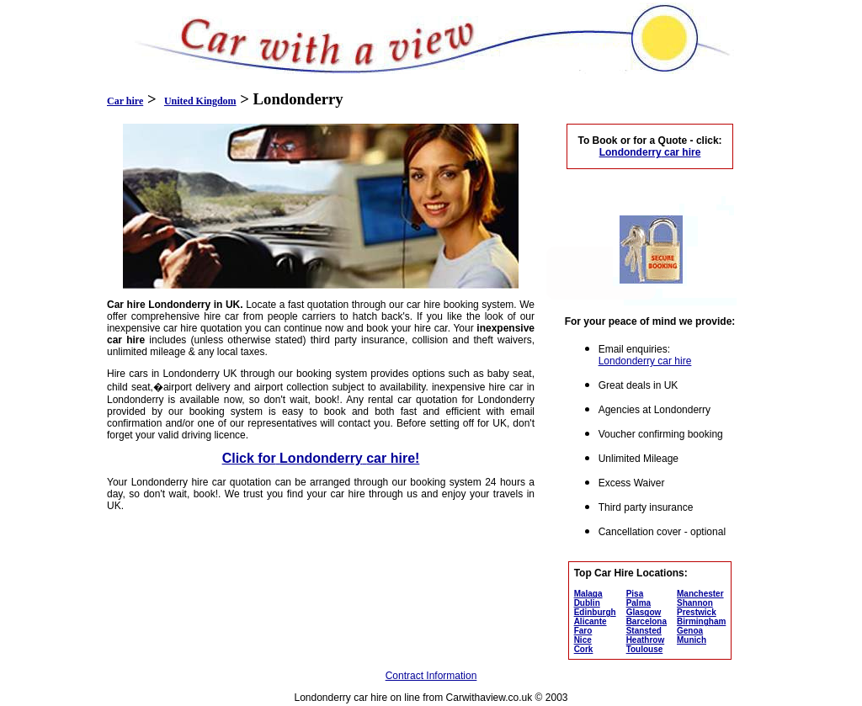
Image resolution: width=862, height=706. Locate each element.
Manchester (700, 593)
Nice (583, 640)
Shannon (695, 603)
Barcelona (646, 621)
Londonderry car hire (645, 361)
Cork (583, 649)
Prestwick (696, 612)
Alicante (590, 621)
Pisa (635, 593)
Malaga (588, 593)
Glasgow (644, 612)
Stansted (644, 630)
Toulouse (644, 649)
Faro (583, 630)
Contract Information (431, 676)
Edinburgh (595, 612)
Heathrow (645, 640)
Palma (638, 603)
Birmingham (701, 621)
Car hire (125, 101)
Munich (691, 640)
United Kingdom (200, 101)
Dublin (587, 603)
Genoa (690, 630)
